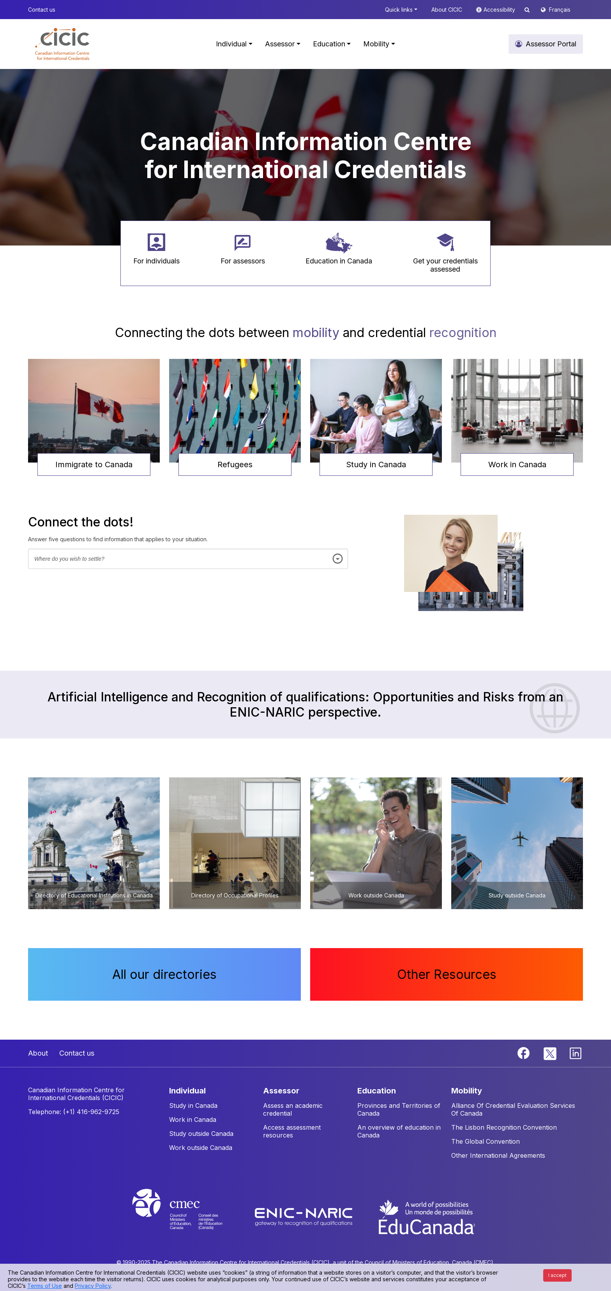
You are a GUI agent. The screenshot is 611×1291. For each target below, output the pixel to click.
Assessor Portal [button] (551, 44)
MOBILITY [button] (466, 1090)
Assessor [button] (280, 44)
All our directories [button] (164, 974)
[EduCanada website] (426, 1216)
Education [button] (329, 44)
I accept (557, 1275)
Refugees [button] (235, 464)
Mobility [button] (376, 44)
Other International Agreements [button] (498, 1155)
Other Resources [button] (446, 974)
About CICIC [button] (446, 9)
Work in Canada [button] (517, 464)
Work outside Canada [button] (200, 1147)
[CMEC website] (187, 1216)
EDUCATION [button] (376, 1090)
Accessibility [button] (500, 9)
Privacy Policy (93, 1285)
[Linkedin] (575, 1052)
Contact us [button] (41, 9)
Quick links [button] (399, 9)
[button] (62, 44)
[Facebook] (524, 1052)
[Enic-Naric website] (304, 1216)
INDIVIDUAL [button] (187, 1090)
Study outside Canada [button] (201, 1133)
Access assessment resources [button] (292, 1131)
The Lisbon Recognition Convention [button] (504, 1127)
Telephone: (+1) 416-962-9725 (73, 1112)
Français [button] (559, 9)
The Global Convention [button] (485, 1141)
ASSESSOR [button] (281, 1090)
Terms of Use (44, 1285)
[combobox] (188, 559)
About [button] (38, 1053)
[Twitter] (550, 1052)
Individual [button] (231, 44)
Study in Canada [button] (376, 464)
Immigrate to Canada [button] (93, 464)
